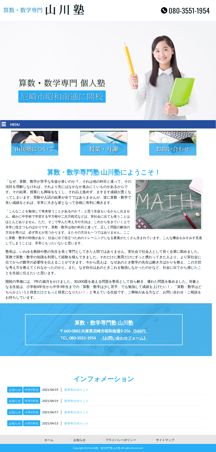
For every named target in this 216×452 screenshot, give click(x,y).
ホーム (49, 440)
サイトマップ (165, 440)
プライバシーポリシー (120, 440)
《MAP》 (139, 331)
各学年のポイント (76, 389)
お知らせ (15, 389)
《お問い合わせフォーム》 (123, 338)
